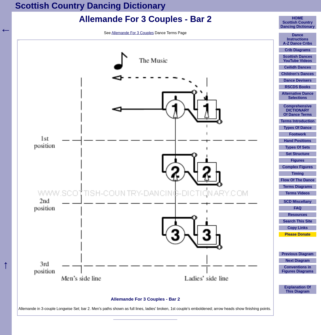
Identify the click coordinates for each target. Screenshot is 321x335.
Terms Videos (297, 193)
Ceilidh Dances (297, 67)
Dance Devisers (297, 80)
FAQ (298, 208)
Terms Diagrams (297, 187)
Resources (297, 215)
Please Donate (297, 234)
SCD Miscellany (297, 202)
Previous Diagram (298, 254)
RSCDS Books (297, 87)
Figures (297, 160)
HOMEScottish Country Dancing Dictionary (297, 22)
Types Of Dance (298, 128)
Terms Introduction (298, 121)
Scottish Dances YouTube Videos (297, 59)
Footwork (297, 134)
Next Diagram (297, 260)
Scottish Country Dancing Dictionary (90, 6)
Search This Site (297, 221)
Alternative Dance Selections (297, 95)
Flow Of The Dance (297, 180)
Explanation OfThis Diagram (297, 289)
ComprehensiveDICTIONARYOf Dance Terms (297, 110)
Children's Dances (297, 74)
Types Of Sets (297, 147)
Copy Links (298, 228)
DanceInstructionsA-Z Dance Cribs (297, 39)
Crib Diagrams (297, 50)
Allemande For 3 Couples (132, 33)
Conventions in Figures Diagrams (297, 269)
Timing (297, 173)
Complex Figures (297, 167)
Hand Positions (297, 141)
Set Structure (297, 154)
